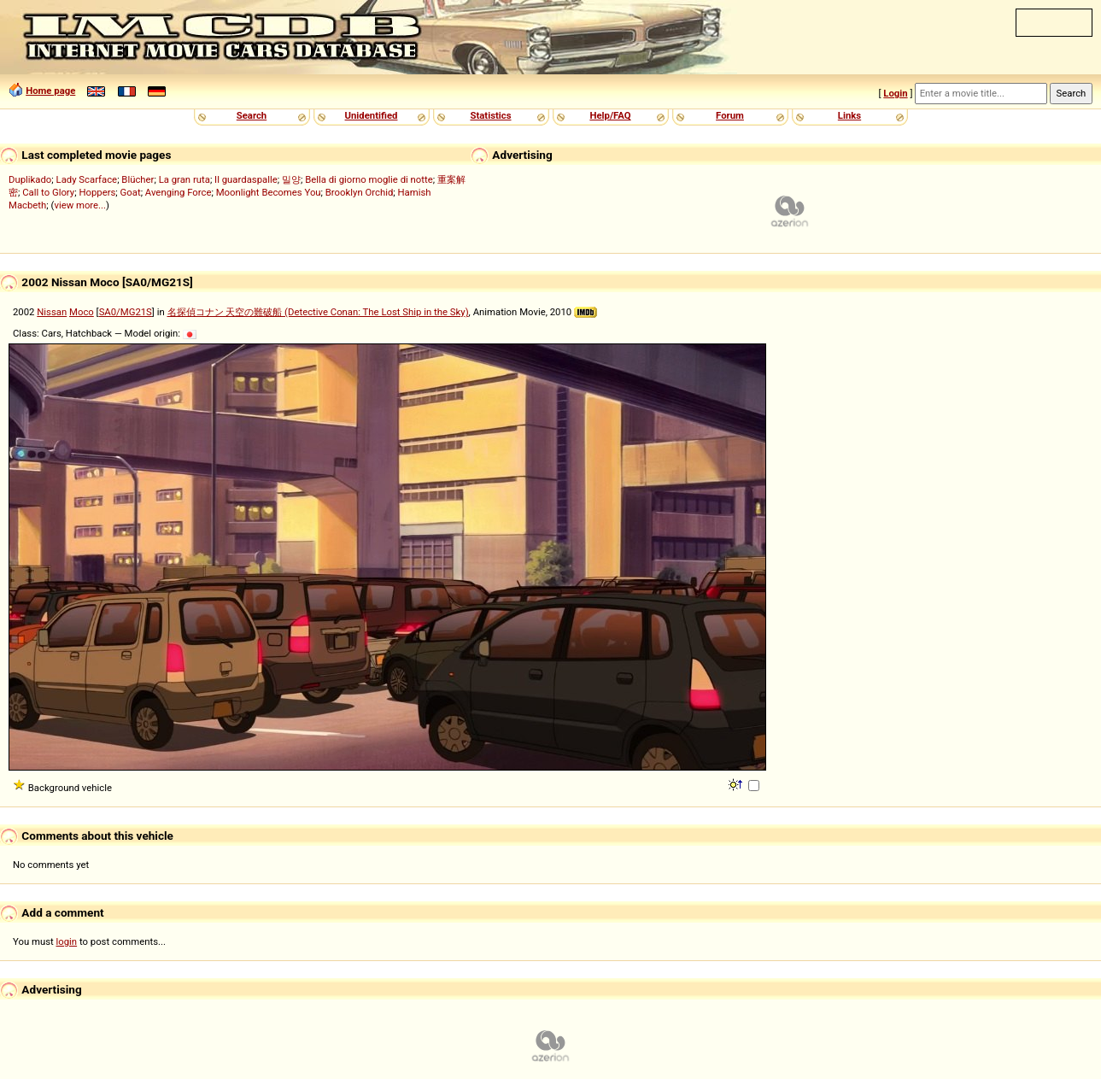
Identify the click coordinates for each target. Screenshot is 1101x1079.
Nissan (52, 312)
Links (849, 115)
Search (251, 115)
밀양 (291, 179)
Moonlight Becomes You (268, 192)
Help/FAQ (609, 115)
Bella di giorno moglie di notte (369, 179)
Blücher (137, 179)
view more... (80, 205)
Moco (81, 312)
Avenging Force (178, 192)
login (67, 941)
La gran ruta (184, 179)
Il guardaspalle (246, 179)
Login (895, 93)
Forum (730, 115)
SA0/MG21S (125, 312)
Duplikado (30, 179)
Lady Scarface (87, 179)
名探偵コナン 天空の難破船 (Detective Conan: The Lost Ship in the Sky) (318, 312)
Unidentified (371, 115)
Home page (50, 91)
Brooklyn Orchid (359, 192)
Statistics (490, 115)
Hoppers (97, 192)
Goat (130, 192)
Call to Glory (48, 192)
